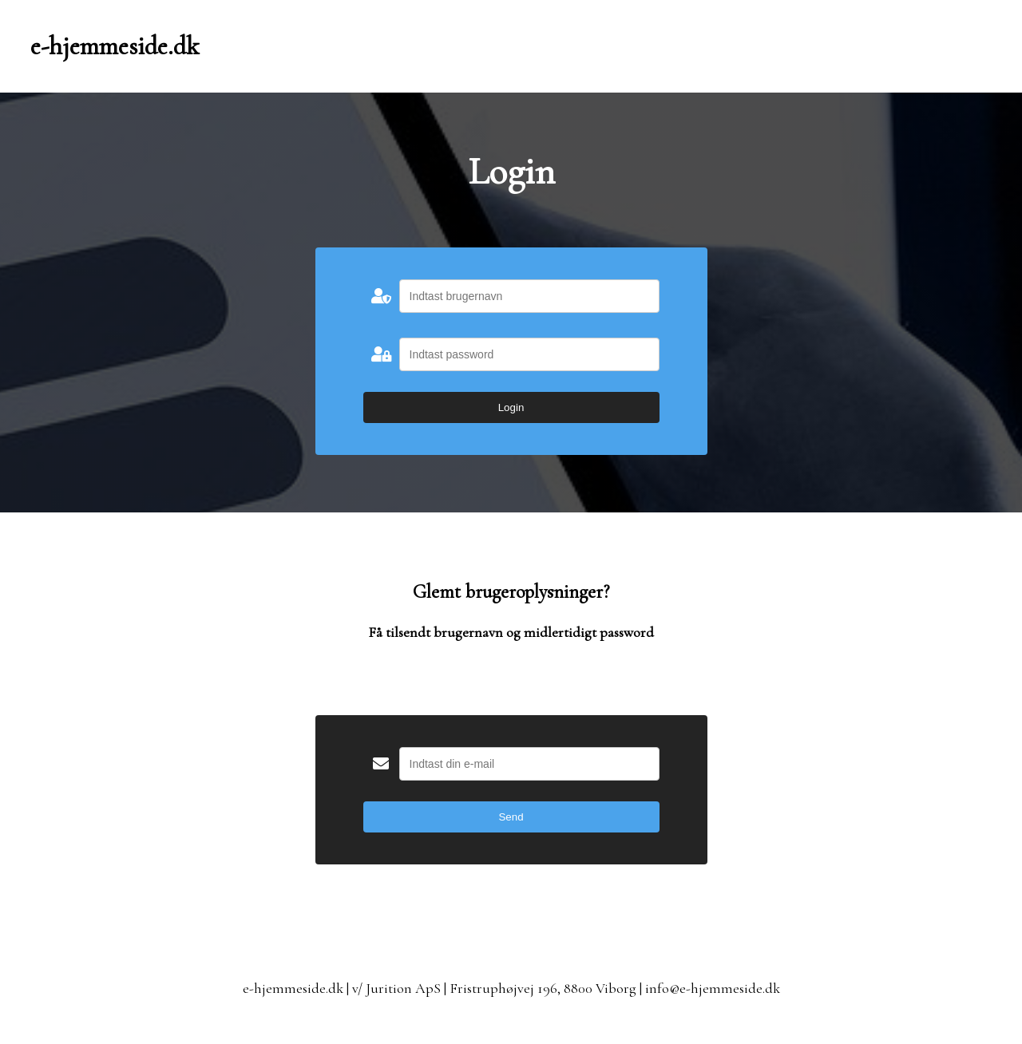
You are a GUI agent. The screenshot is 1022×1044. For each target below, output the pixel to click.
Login (511, 407)
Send (510, 817)
